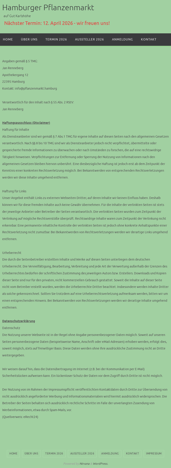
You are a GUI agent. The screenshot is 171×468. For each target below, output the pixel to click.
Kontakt (132, 453)
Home (13, 453)
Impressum (154, 453)
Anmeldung (110, 453)
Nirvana (84, 464)
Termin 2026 (54, 453)
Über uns (31, 453)
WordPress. (100, 464)
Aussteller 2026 (82, 453)
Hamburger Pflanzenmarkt (48, 8)
